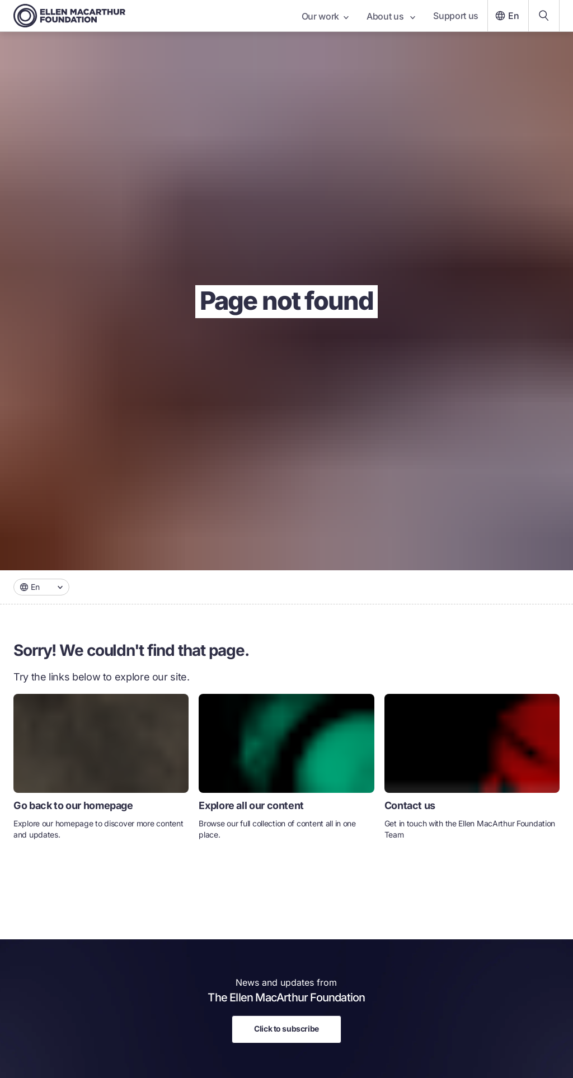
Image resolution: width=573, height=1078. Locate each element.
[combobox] (41, 587)
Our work (325, 16)
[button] (41, 587)
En (505, 15)
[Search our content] (544, 15)
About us (391, 16)
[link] (101, 771)
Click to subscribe (286, 1028)
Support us (455, 15)
